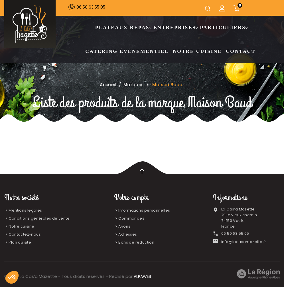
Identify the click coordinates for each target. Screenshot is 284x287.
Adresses (127, 234)
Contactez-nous (25, 234)
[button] (12, 277)
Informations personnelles (144, 210)
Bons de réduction (136, 242)
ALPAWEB (142, 276)
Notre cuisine (197, 51)
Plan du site (20, 242)
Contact (240, 51)
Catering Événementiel (127, 51)
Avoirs (124, 226)
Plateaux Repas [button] (123, 28)
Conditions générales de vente (39, 218)
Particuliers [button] (223, 28)
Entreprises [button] (175, 28)
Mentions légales (25, 210)
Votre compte (131, 197)
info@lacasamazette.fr (243, 241)
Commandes (131, 218)
